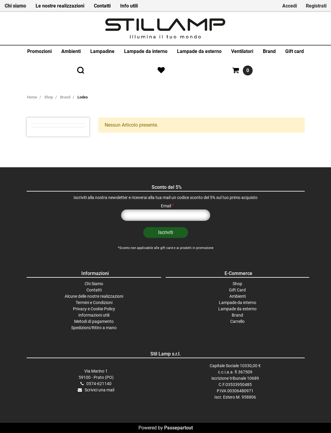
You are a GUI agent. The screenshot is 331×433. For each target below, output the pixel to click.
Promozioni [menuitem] (39, 51)
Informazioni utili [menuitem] (93, 315)
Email (167, 206)
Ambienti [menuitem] (71, 51)
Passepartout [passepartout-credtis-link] (178, 428)
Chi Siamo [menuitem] (94, 283)
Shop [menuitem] (237, 283)
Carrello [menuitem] (237, 321)
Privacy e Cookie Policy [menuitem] (94, 308)
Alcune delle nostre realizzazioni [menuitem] (94, 296)
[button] (165, 232)
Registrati (316, 6)
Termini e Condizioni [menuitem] (94, 302)
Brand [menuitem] (269, 51)
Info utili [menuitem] (129, 6)
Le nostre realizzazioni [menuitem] (60, 6)
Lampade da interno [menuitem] (145, 51)
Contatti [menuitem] (102, 6)
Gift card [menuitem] (294, 51)
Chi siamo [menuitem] (15, 6)
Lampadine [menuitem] (102, 51)
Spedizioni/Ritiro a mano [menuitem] (94, 327)
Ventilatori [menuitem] (242, 51)
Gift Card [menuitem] (237, 290)
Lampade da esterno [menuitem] (199, 51)
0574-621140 (99, 383)
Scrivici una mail (99, 390)
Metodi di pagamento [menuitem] (94, 321)
